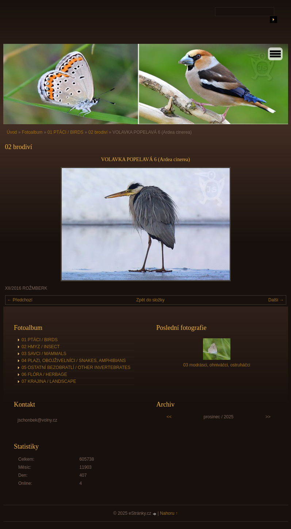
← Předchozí (19, 299)
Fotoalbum (32, 132)
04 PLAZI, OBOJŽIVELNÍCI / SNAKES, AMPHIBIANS (74, 360)
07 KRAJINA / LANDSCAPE (49, 381)
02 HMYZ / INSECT (41, 346)
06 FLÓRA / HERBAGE (44, 374)
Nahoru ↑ (169, 513)
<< (169, 416)
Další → (276, 299)
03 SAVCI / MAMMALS (44, 353)
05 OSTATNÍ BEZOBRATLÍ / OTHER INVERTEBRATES (76, 367)
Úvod (12, 132)
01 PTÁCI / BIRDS (65, 132)
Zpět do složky (150, 299)
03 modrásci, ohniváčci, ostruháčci (216, 365)
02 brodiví (98, 132)
